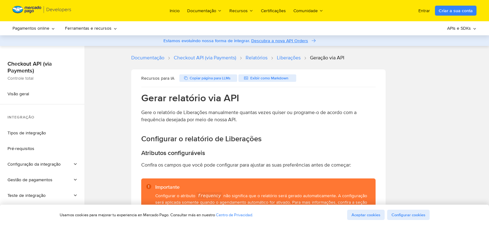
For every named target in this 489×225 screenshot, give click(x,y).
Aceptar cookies (366, 215)
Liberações (289, 57)
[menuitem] (33, 28)
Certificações (273, 11)
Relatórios (256, 57)
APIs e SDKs (462, 28)
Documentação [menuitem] (204, 10)
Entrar (424, 11)
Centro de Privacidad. (234, 215)
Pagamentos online (33, 28)
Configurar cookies (408, 215)
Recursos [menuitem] (241, 10)
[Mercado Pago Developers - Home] (42, 11)
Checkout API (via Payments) (205, 57)
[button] (42, 164)
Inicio (175, 11)
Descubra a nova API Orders (279, 40)
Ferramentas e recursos (91, 28)
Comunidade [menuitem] (308, 10)
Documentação (147, 57)
